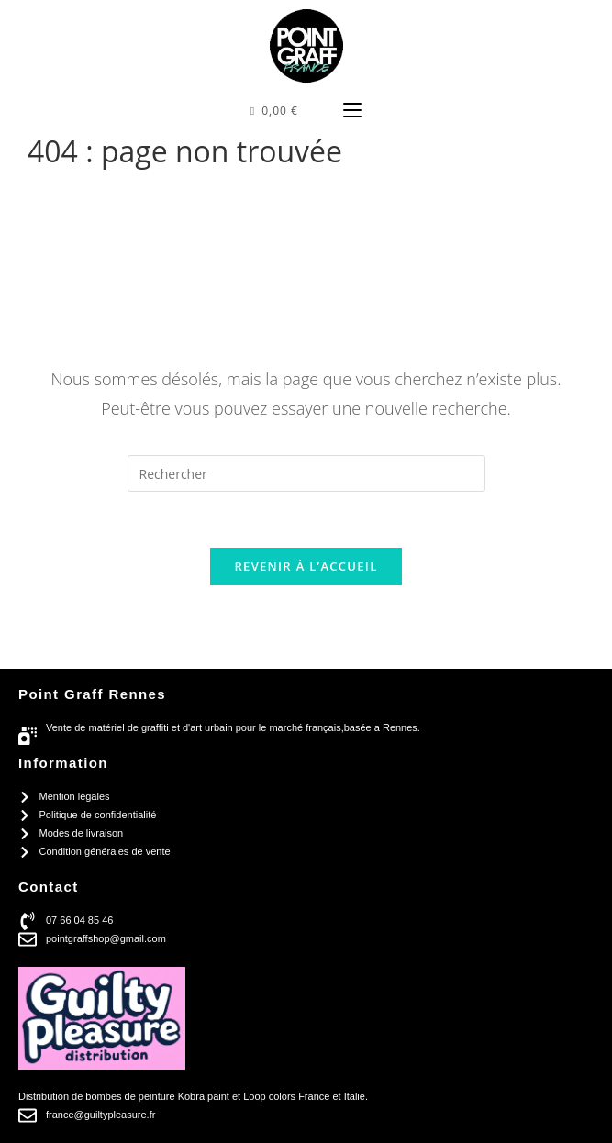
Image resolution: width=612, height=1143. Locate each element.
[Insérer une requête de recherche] (306, 473)
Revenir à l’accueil (305, 566)
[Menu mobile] (352, 110)
